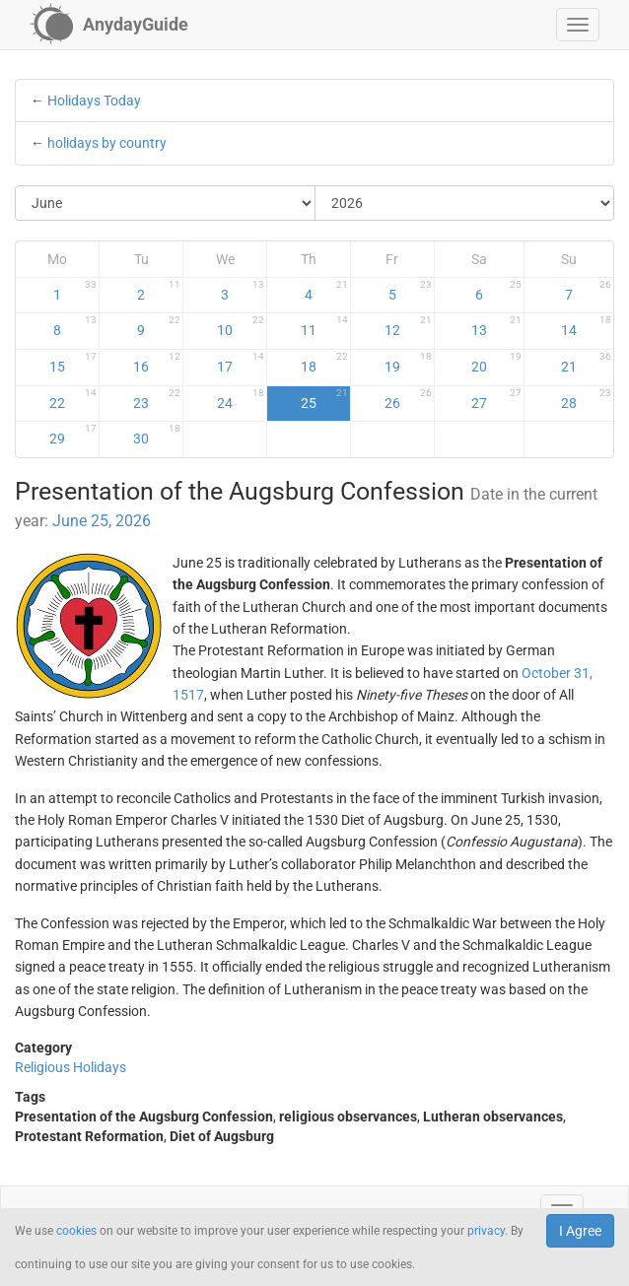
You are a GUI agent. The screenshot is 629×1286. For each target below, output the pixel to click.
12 (408, 326)
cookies (76, 1231)
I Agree (580, 1231)
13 (496, 326)
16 (156, 362)
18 (324, 362)
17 (240, 362)
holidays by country (107, 143)
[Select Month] (165, 203)
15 (73, 362)
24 (240, 399)
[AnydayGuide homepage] (109, 24)
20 (496, 362)
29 (73, 434)
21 (586, 362)
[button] (577, 24)
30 (156, 434)
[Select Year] (464, 203)
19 (408, 362)
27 (496, 399)
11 (324, 326)
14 (586, 326)
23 (156, 399)
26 (408, 399)
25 (324, 399)
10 (240, 326)
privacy (486, 1231)
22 (73, 399)
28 (586, 399)
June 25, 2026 (101, 520)
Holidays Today (94, 100)
